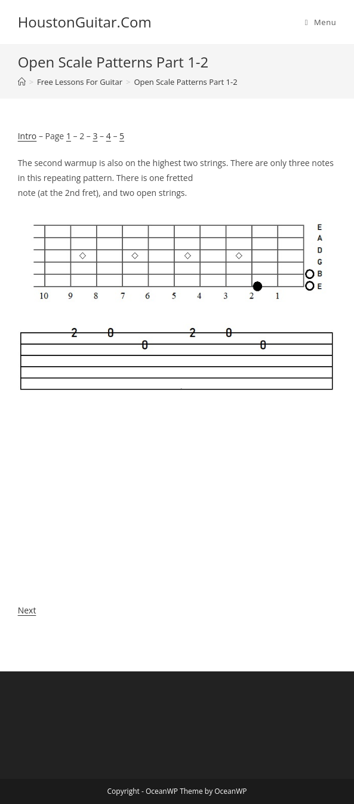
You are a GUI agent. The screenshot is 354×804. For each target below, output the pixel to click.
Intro (27, 136)
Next (27, 610)
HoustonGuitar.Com (85, 22)
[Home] (22, 81)
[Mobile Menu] (321, 22)
